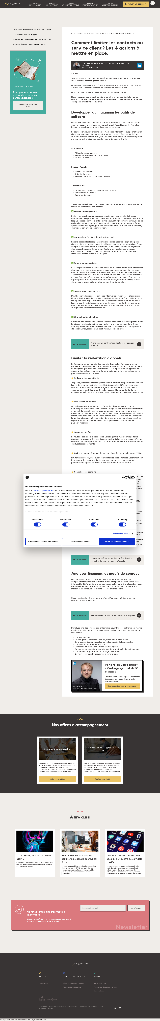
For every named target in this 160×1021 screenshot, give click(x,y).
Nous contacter (99, 991)
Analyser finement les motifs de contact (29, 44)
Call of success (78, 34)
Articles (106, 34)
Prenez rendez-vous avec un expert (122, 686)
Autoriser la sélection (80, 542)
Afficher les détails (121, 534)
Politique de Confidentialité (88, 1006)
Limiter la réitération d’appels (25, 34)
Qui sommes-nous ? (101, 983)
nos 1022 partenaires (43, 490)
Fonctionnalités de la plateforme (105, 987)
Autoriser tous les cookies (117, 542)
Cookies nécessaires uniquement (43, 542)
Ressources (94, 34)
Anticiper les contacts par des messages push (32, 39)
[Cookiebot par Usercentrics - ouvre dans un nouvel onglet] (124, 477)
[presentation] (99, 918)
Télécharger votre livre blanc (28, 105)
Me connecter (43, 983)
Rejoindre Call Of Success (72, 987)
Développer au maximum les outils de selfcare (32, 30)
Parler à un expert (137, 4)
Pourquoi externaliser (123, 34)
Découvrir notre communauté (73, 983)
